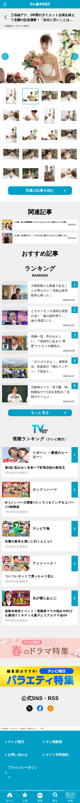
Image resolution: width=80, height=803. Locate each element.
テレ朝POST (40, 4)
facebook (40, 708)
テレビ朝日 (16, 742)
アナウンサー (14, 728)
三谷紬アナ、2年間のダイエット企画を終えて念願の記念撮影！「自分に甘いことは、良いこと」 (29, 728)
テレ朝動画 (54, 742)
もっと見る (40, 413)
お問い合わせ (18, 755)
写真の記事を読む (40, 190)
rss (50, 708)
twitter (29, 708)
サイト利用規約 (57, 755)
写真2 (42, 728)
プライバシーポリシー (23, 772)
